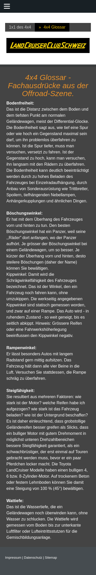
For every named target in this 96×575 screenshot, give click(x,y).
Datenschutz (33, 557)
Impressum (13, 557)
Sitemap (51, 557)
